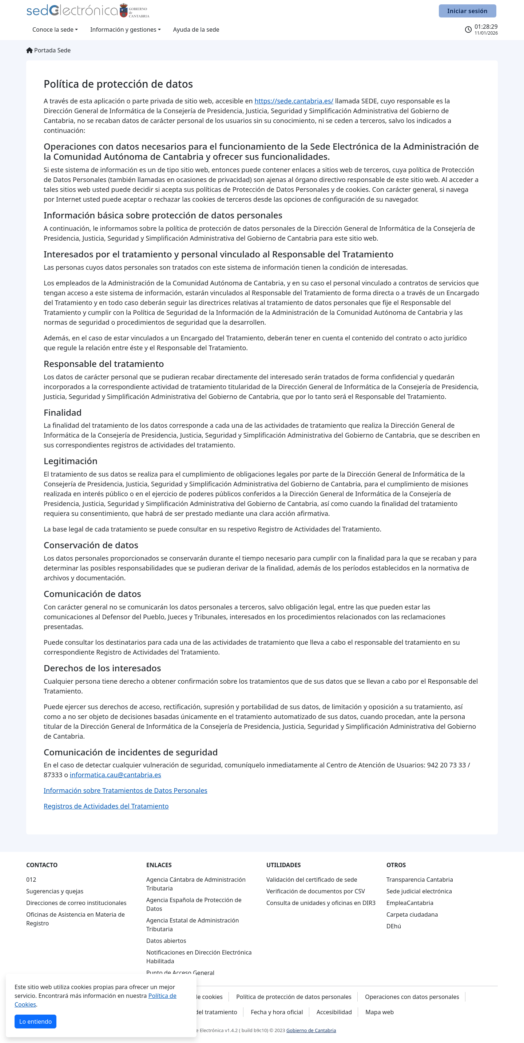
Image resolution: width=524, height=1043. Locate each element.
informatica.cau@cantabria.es (115, 774)
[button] (55, 29)
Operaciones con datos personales (412, 997)
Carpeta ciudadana (412, 914)
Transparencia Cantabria (419, 880)
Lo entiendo (35, 1022)
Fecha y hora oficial (277, 1012)
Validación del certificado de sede (311, 880)
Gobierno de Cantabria (311, 1030)
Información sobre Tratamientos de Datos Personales (125, 790)
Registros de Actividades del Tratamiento (106, 806)
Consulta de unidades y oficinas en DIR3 (321, 903)
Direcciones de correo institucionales (76, 903)
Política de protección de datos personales (294, 997)
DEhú (393, 926)
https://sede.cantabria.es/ (293, 100)
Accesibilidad (334, 1012)
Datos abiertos (166, 941)
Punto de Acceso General (180, 973)
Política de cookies (197, 997)
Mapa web (379, 1012)
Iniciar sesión (468, 11)
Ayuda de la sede (196, 29)
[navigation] (82, 894)
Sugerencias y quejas (54, 891)
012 (31, 880)
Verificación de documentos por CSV (315, 891)
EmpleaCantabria (409, 903)
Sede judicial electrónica (419, 891)
